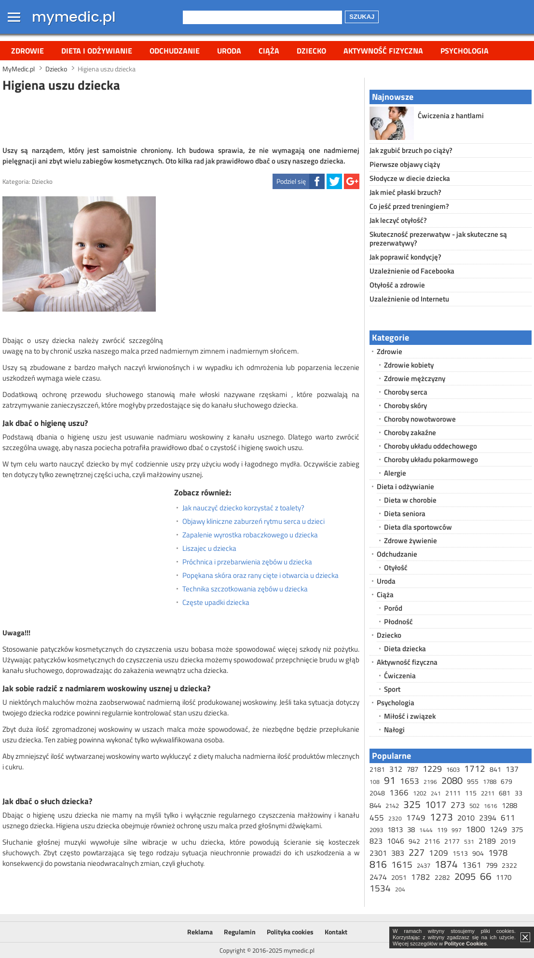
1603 (453, 769)
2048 (377, 793)
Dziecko (311, 50)
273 (458, 804)
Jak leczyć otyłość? (398, 220)
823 (376, 841)
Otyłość (396, 567)
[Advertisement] (180, 117)
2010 (466, 817)
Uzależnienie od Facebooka (412, 270)
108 (375, 781)
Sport (392, 689)
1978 (497, 852)
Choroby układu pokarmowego (431, 459)
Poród (393, 608)
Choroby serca (405, 391)
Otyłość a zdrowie (397, 284)
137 (512, 769)
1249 (498, 829)
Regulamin (240, 932)
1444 (426, 830)
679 (506, 781)
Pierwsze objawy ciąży (405, 164)
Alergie (395, 473)
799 (491, 865)
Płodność (398, 621)
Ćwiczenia (400, 675)
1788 (489, 781)
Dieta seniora (404, 513)
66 (486, 876)
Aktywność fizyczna (383, 50)
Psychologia (464, 50)
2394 (487, 817)
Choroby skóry (405, 405)
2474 (378, 877)
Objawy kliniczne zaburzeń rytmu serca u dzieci (253, 521)
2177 (452, 841)
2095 (465, 876)
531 (469, 841)
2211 (487, 793)
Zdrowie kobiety (409, 364)
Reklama (200, 932)
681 (504, 793)
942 (414, 841)
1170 (503, 877)
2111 (453, 793)
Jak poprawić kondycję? (405, 256)
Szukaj (361, 16)
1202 (419, 793)
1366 (399, 792)
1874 (446, 864)
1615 (401, 864)
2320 (395, 818)
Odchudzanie (175, 50)
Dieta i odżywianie (96, 50)
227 (416, 852)
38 (411, 829)
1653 (409, 781)
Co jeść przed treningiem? (409, 206)
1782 (420, 877)
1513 (460, 853)
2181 (377, 769)
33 (518, 793)
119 (442, 830)
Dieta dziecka (405, 648)
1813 (395, 829)
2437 (423, 865)
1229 (432, 768)
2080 (452, 780)
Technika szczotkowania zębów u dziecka (245, 589)
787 (412, 769)
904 (478, 853)
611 (508, 817)
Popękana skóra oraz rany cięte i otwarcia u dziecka (260, 575)
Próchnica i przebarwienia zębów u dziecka (247, 562)
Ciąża (269, 50)
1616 (490, 805)
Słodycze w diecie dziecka (410, 178)
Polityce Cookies (465, 943)
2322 (509, 865)
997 (457, 830)
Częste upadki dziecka (215, 602)
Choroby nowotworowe (420, 418)
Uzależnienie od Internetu (409, 298)
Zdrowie (27, 50)
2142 (392, 805)
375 (517, 829)
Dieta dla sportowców (418, 527)
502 (474, 805)
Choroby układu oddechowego (430, 446)
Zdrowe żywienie (410, 540)
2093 (376, 830)
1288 (509, 805)
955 (473, 781)
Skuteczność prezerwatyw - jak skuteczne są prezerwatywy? (438, 238)
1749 (415, 817)
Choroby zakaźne (410, 432)
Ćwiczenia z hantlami (451, 115)
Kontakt (336, 932)
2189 (487, 841)
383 (397, 853)
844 (375, 805)
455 (377, 817)
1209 (438, 853)
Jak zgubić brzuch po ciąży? (411, 150)
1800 (475, 829)
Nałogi (394, 729)
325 (412, 804)
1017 (435, 804)
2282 (442, 877)
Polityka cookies (290, 932)
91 (390, 780)
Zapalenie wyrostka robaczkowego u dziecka (250, 535)
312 (395, 769)
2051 (399, 877)
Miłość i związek (410, 716)
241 (436, 793)
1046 (395, 841)
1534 (380, 888)
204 (400, 889)
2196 (430, 781)
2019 (508, 841)
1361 (471, 865)
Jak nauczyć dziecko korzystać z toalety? (243, 508)
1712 (474, 768)
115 (471, 793)
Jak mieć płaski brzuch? (405, 192)
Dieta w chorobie (410, 500)
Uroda (229, 50)
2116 (432, 841)
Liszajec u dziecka (209, 548)
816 (378, 864)
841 (495, 769)
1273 (441, 816)
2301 (378, 853)
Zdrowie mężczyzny (414, 378)
